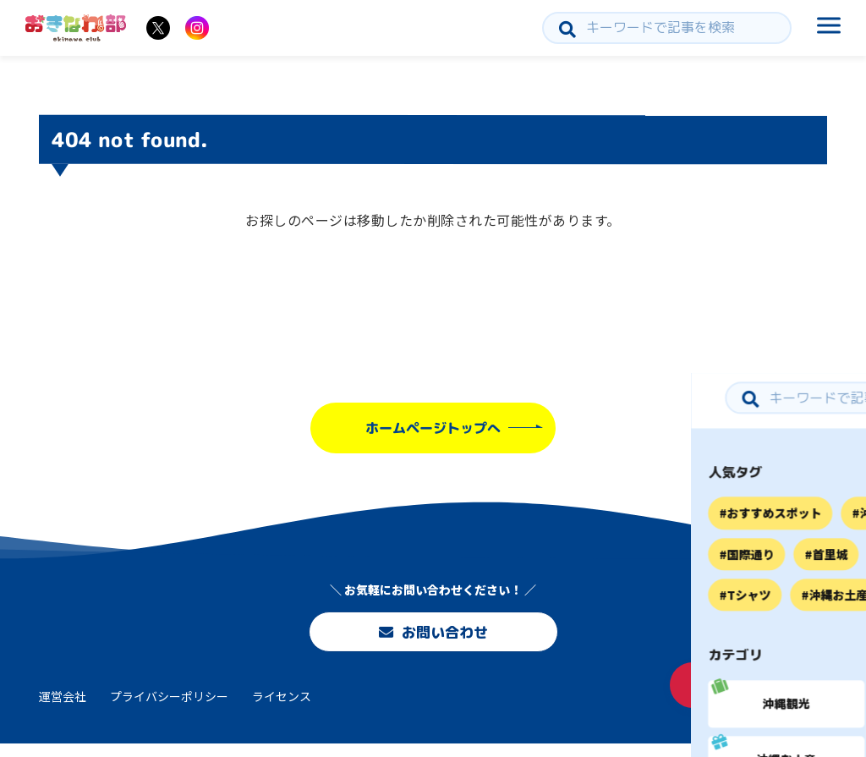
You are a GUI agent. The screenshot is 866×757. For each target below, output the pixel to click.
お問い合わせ (433, 634)
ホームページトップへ (433, 428)
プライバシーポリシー (169, 708)
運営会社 (62, 708)
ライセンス (281, 708)
